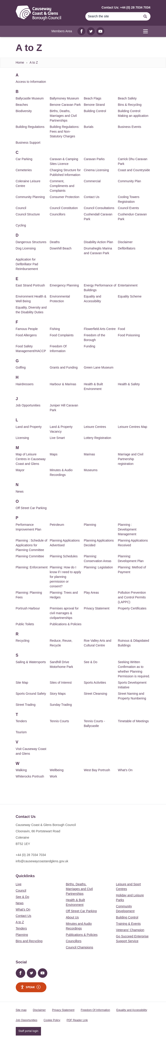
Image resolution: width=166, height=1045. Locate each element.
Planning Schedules (64, 556)
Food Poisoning (129, 335)
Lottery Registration (97, 438)
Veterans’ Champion (130, 930)
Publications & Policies (66, 624)
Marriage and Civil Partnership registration (130, 459)
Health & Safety (129, 384)
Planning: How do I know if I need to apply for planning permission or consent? (65, 576)
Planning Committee (30, 556)
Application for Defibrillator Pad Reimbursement (27, 264)
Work (53, 776)
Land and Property (29, 427)
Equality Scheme (129, 296)
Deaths (55, 242)
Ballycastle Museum (30, 98)
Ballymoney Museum (64, 98)
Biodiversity (24, 111)
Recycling (23, 640)
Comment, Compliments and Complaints (62, 185)
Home (20, 62)
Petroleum (57, 524)
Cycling (21, 225)
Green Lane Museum (99, 367)
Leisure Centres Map (132, 427)
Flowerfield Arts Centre (100, 329)
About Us (72, 917)
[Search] (112, 16)
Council (21, 208)
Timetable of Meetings (133, 721)
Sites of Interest (61, 682)
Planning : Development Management (127, 529)
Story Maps (58, 693)
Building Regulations (30, 127)
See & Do (90, 662)
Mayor (20, 470)
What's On (125, 770)
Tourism (21, 732)
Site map (21, 1010)
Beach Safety (127, 98)
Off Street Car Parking (31, 508)
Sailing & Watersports (31, 662)
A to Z (34, 62)
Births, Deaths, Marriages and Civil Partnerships (63, 115)
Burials (88, 127)
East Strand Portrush (30, 285)
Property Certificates (132, 608)
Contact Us (91, 197)
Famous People (27, 329)
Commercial (92, 181)
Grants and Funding (64, 367)
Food (121, 329)
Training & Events (128, 923)
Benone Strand (94, 104)
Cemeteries (24, 170)
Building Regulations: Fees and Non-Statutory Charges (65, 131)
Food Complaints (62, 335)
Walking (21, 770)
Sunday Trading (61, 704)
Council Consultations (99, 208)
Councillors (57, 214)
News (20, 491)
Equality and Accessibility (131, 1010)
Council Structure (28, 214)
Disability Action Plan (98, 242)
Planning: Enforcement (32, 567)
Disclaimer (125, 242)
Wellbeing (57, 770)
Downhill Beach (61, 248)
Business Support (28, 142)
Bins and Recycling (29, 941)
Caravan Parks (94, 159)
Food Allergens (26, 335)
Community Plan (129, 181)
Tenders (21, 721)
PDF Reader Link (77, 1020)
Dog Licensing (26, 248)
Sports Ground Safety (31, 693)
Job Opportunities (28, 405)
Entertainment (127, 285)
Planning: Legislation (98, 567)
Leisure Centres (95, 427)
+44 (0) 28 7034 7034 (31, 855)
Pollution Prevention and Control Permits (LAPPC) (132, 597)
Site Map (22, 682)
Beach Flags (92, 98)
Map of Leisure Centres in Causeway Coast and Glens (31, 459)
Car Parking (24, 159)
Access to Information (31, 81)
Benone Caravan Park (65, 104)
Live (19, 884)
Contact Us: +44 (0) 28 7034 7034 (126, 7)
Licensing (22, 438)
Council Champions (79, 947)
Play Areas (91, 592)
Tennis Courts (59, 721)
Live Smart (57, 438)
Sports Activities (95, 682)
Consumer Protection (65, 197)
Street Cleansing (95, 693)
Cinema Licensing (96, 170)
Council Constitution (64, 208)
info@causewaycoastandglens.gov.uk (42, 861)
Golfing (21, 367)
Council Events (128, 208)
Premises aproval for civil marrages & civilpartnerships (64, 613)
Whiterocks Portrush (30, 776)
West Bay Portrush (97, 770)
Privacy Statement (96, 608)
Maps (53, 454)
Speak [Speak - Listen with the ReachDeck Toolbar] (30, 987)
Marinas (89, 454)
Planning (90, 524)
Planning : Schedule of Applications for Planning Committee (31, 545)
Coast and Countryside (134, 170)
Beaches (22, 104)
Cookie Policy (52, 1020)
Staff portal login (28, 1031)
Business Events (129, 127)
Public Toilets (25, 624)
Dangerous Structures (31, 242)
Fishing (55, 329)
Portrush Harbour (28, 608)
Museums (91, 470)
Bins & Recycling (129, 104)
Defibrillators (126, 248)
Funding (89, 346)
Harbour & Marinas (63, 384)
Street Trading (26, 704)
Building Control (95, 111)
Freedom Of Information (95, 1010)
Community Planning (30, 197)
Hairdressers (25, 384)
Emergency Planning (64, 285)
